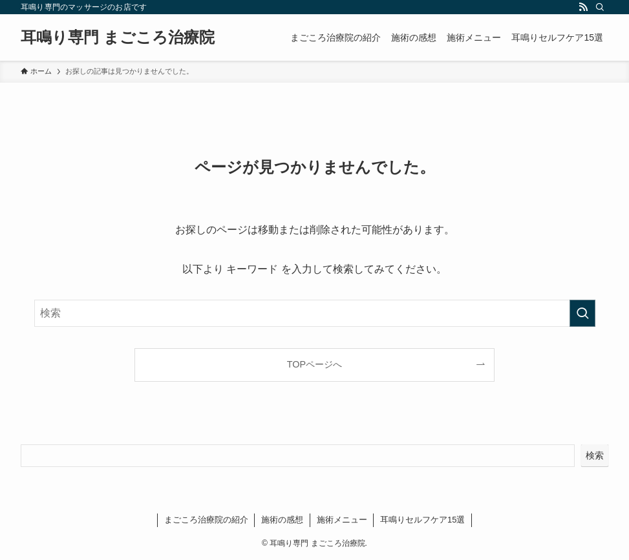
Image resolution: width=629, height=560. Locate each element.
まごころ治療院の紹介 (206, 519)
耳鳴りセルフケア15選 (422, 519)
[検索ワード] (314, 313)
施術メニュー (342, 519)
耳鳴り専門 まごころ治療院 (118, 37)
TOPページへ (314, 364)
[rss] (583, 7)
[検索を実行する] (582, 313)
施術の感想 (282, 519)
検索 (595, 455)
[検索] (600, 7)
